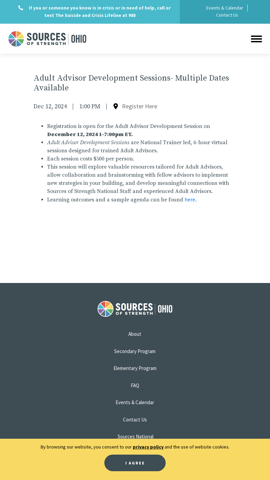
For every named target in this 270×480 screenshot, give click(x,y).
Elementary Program (135, 368)
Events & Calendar (224, 8)
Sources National (135, 436)
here (190, 199)
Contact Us (227, 15)
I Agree (135, 462)
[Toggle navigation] (256, 38)
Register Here (139, 106)
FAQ (135, 385)
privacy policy (148, 447)
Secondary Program (134, 351)
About (134, 334)
